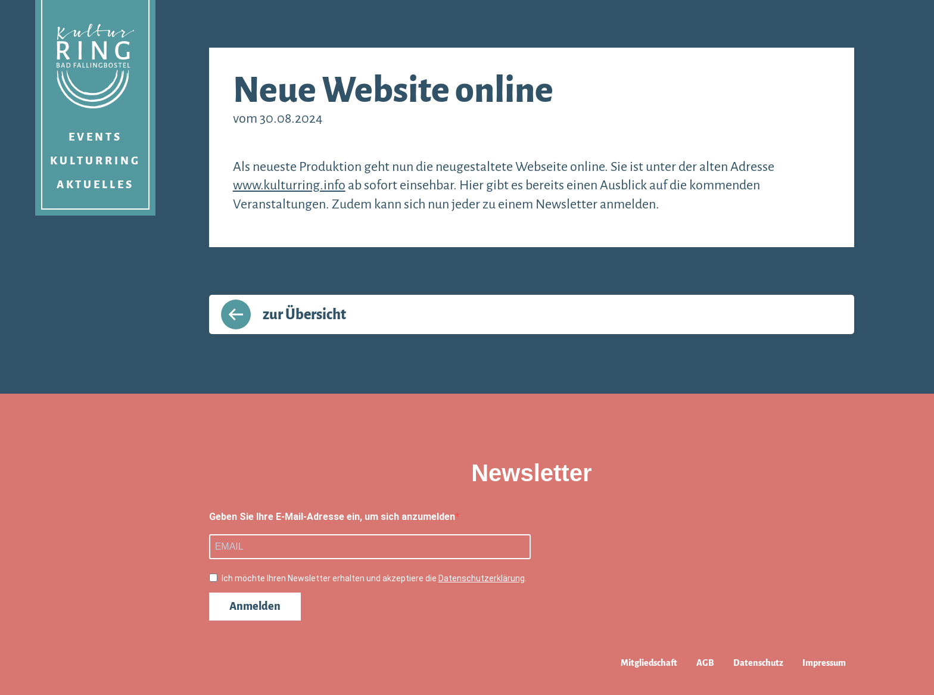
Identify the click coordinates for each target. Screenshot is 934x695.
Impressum (824, 663)
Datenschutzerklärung (481, 578)
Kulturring (95, 161)
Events (95, 137)
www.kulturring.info (289, 185)
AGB (705, 663)
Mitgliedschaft (649, 663)
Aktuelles (95, 185)
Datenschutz (758, 663)
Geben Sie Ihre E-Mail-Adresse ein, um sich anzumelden (332, 516)
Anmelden (255, 606)
